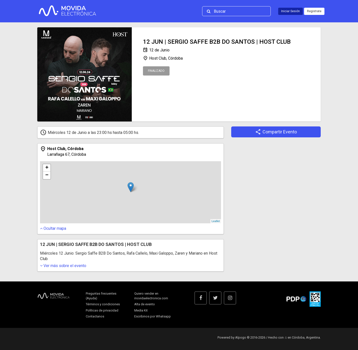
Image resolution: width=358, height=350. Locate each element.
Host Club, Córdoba (163, 58)
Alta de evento (144, 304)
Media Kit (141, 310)
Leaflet (216, 221)
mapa (53, 228)
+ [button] (46, 168)
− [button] (46, 175)
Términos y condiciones (103, 304)
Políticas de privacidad (102, 310)
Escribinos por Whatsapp (152, 316)
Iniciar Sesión (290, 11)
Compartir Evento (276, 131)
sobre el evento (63, 265)
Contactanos (95, 316)
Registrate (314, 11)
